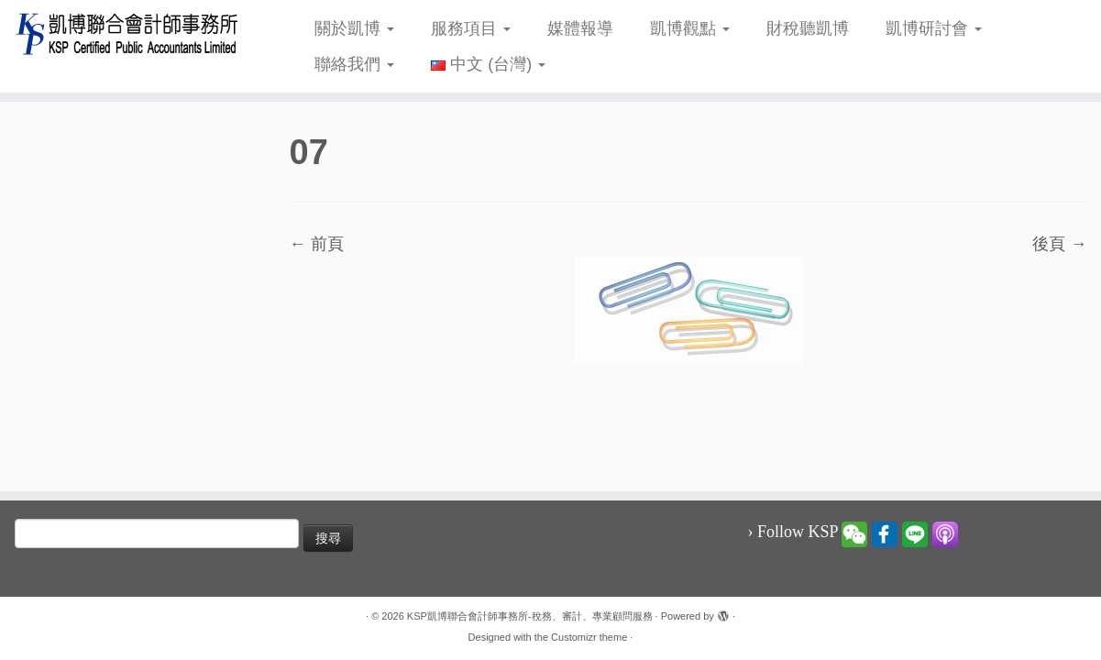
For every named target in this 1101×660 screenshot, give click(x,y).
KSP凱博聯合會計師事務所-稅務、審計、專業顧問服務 (530, 616)
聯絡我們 (354, 64)
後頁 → (1059, 244)
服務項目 (471, 28)
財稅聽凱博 (807, 28)
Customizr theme (589, 637)
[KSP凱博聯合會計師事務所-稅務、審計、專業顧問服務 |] (127, 33)
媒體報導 (580, 28)
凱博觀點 (690, 28)
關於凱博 (354, 28)
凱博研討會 (934, 28)
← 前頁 (317, 244)
